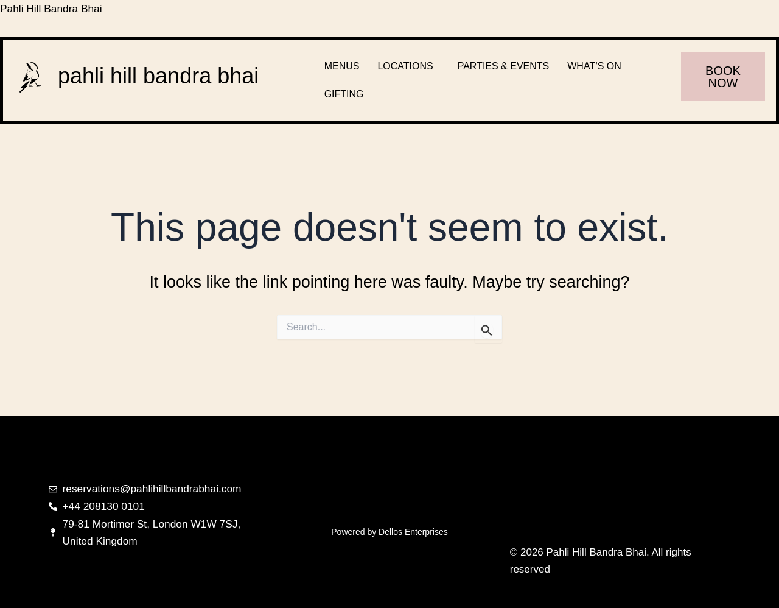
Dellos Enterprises (413, 532)
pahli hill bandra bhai (158, 75)
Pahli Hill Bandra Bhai (53, 8)
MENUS (342, 66)
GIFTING (344, 94)
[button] (408, 66)
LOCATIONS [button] (405, 66)
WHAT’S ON (594, 66)
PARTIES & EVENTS (504, 66)
